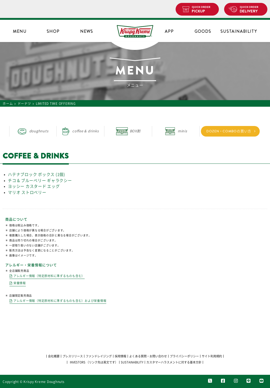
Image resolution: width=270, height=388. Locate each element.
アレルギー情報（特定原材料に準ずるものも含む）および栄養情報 (60, 300)
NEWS (86, 31)
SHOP (53, 31)
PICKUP (203, 9)
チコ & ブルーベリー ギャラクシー (40, 181)
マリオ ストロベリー (27, 192)
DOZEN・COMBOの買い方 (228, 131)
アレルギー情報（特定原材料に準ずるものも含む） (49, 275)
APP (169, 31)
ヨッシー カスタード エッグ (34, 186)
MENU (20, 31)
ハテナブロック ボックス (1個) (36, 174)
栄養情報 (19, 283)
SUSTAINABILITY (236, 31)
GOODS (203, 31)
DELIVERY (251, 9)
